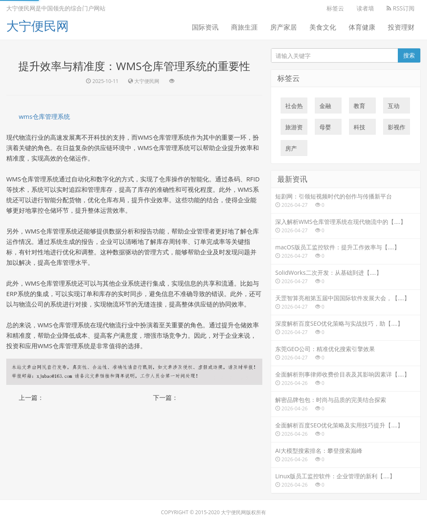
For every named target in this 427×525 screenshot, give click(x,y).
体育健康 (362, 27)
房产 (291, 150)
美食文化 (322, 27)
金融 (325, 107)
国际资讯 (205, 27)
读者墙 (365, 8)
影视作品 (396, 129)
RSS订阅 (400, 8)
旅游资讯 (294, 129)
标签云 (335, 8)
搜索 (409, 55)
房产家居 (283, 27)
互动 (393, 107)
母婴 (325, 129)
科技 (359, 129)
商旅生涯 (244, 27)
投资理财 (401, 27)
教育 (359, 107)
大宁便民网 (37, 25)
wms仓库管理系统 (44, 116)
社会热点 (294, 107)
